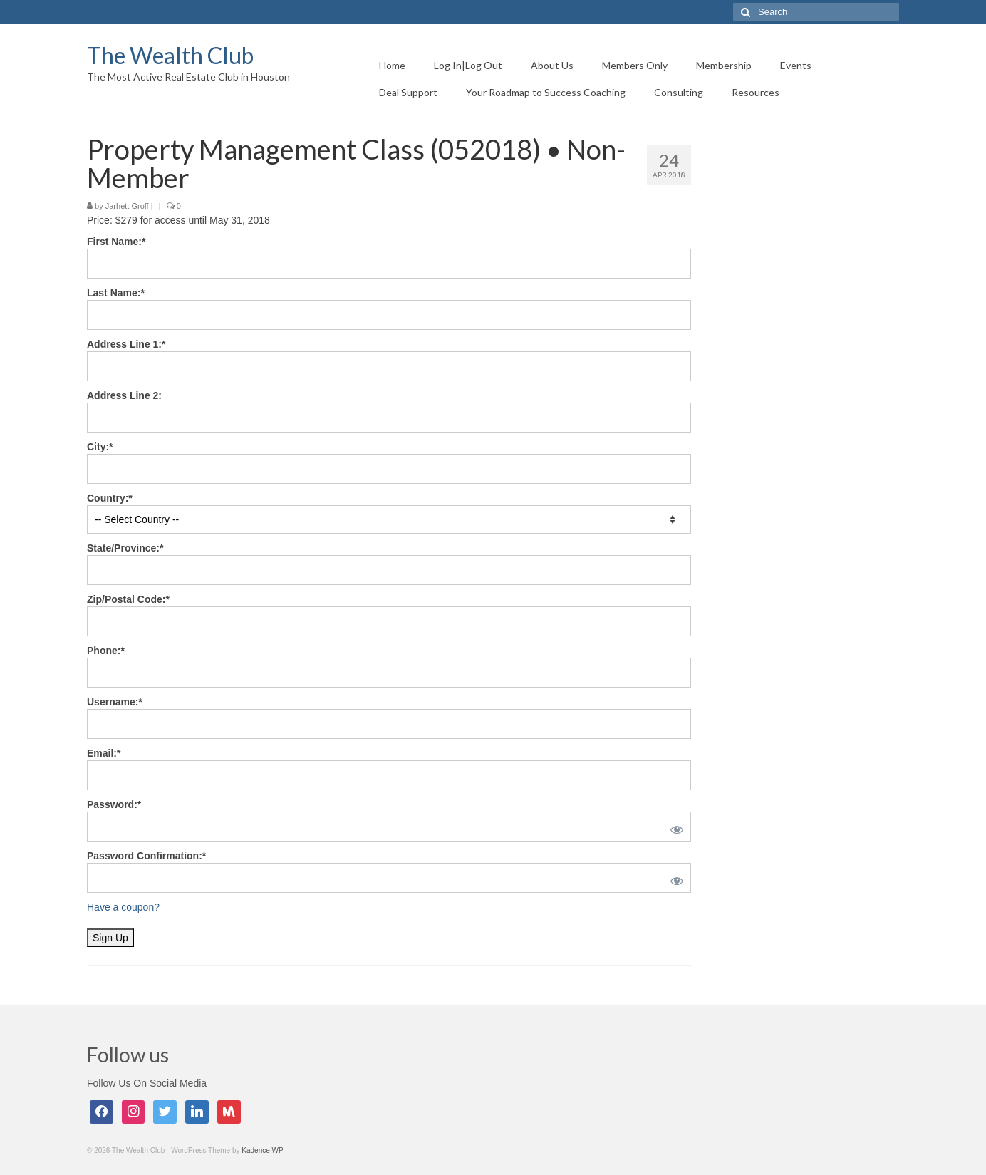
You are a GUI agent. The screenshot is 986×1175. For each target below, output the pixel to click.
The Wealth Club (170, 55)
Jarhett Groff (127, 206)
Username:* (114, 702)
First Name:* (116, 241)
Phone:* (106, 650)
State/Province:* (125, 548)
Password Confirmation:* (146, 855)
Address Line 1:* (126, 344)
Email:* (103, 753)
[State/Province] (389, 570)
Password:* (114, 804)
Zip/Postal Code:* (128, 599)
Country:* (110, 498)
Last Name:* (116, 293)
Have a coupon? (123, 907)
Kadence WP (262, 1150)
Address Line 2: (124, 395)
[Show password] (674, 827)
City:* (100, 446)
